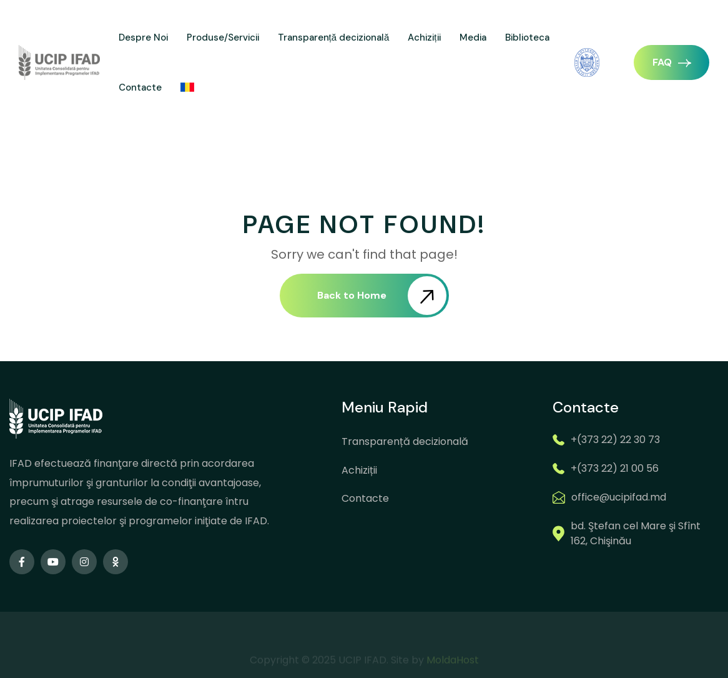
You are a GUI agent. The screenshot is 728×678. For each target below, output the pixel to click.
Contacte (140, 87)
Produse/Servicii (223, 37)
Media (473, 37)
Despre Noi (143, 37)
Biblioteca (527, 37)
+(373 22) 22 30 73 (615, 439)
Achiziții (424, 37)
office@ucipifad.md (618, 497)
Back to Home (381, 295)
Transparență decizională (334, 37)
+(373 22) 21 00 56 (615, 468)
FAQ (671, 62)
